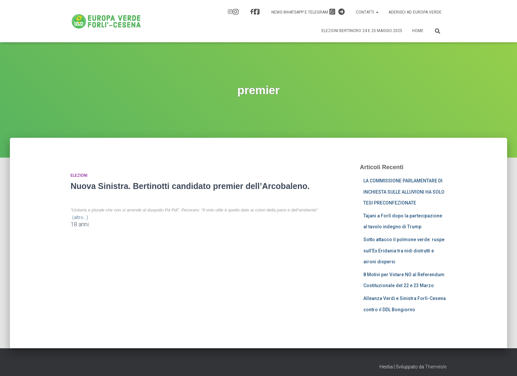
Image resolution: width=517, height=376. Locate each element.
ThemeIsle (435, 366)
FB (257, 12)
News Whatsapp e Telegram (308, 12)
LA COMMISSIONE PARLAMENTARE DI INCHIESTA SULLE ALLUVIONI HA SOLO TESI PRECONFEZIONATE (403, 192)
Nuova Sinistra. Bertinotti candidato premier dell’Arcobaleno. (190, 186)
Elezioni (79, 175)
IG (235, 12)
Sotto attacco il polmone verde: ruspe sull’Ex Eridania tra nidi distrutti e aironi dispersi (403, 250)
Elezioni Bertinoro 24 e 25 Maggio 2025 (361, 30)
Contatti (367, 12)
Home (417, 30)
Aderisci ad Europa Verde (414, 12)
